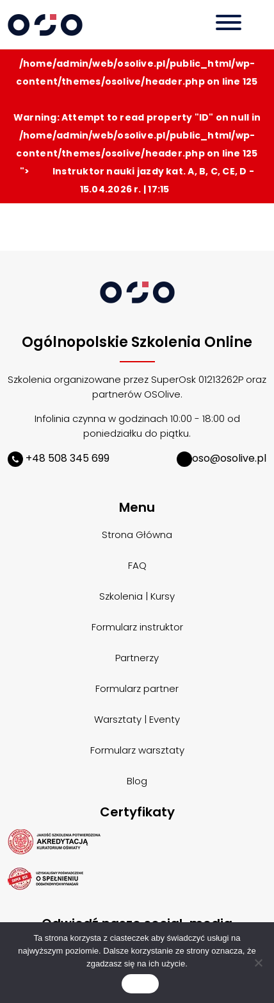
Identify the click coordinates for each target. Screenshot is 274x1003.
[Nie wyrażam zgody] (258, 962)
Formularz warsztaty (137, 750)
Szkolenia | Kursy (137, 596)
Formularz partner (137, 688)
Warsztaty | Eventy (137, 719)
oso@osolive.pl (221, 458)
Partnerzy (137, 657)
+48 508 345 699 (58, 458)
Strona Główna (137, 534)
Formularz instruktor (137, 627)
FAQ (137, 565)
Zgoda (140, 984)
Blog (137, 781)
